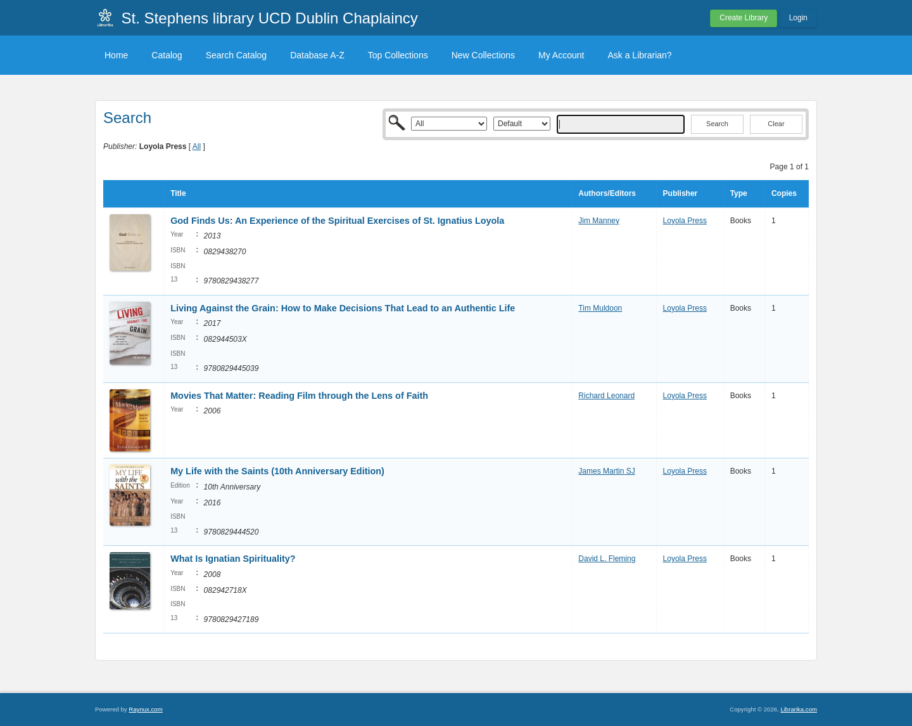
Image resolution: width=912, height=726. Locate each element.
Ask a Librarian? (639, 55)
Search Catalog (236, 55)
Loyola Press (685, 220)
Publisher (680, 193)
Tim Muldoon (600, 308)
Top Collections (398, 55)
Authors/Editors (607, 193)
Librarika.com (798, 709)
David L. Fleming (606, 558)
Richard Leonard (606, 395)
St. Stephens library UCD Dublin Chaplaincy (270, 18)
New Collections (483, 55)
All (197, 146)
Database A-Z (317, 55)
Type (738, 193)
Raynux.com (145, 709)
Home (116, 55)
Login (798, 17)
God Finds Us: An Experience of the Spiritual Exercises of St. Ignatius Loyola (337, 221)
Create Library (743, 17)
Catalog (166, 55)
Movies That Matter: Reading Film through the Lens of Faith (299, 396)
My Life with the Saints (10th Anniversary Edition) (277, 471)
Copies (784, 193)
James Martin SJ (606, 471)
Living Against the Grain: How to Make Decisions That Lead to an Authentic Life (342, 308)
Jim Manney (598, 220)
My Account (561, 55)
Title (178, 193)
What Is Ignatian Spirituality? (233, 559)
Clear (776, 123)
